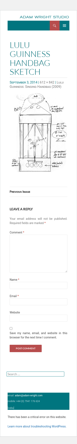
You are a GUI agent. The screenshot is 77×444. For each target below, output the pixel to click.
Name (14, 279)
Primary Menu (64, 25)
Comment (17, 232)
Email (14, 296)
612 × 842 (47, 82)
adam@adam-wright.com (29, 395)
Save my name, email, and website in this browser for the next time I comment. (38, 335)
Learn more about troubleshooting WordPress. (37, 426)
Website (15, 312)
